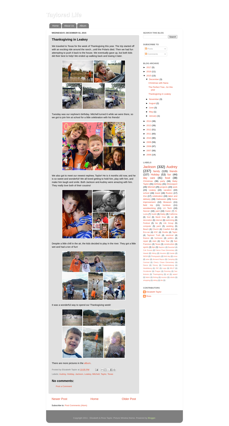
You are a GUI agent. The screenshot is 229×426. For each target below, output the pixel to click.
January (153, 116)
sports (145, 247)
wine (147, 259)
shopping (146, 280)
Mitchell (96, 374)
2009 (149, 142)
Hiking (154, 253)
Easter (168, 211)
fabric (148, 277)
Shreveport (172, 184)
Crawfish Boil (168, 229)
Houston (163, 253)
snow (175, 256)
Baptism (162, 247)
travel (157, 193)
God (148, 217)
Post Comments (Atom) (76, 405)
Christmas (148, 181)
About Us (69, 25)
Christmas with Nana (158, 83)
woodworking (149, 208)
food (167, 177)
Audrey (62, 374)
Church (156, 229)
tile (162, 280)
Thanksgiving (158, 274)
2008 (149, 146)
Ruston (169, 193)
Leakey (87, 374)
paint (159, 226)
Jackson (79, 374)
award (175, 274)
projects (164, 187)
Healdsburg (147, 268)
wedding (169, 226)
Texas (110, 374)
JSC (157, 268)
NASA (145, 256)
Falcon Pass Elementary (165, 250)
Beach (146, 229)
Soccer (146, 211)
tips (153, 247)
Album (83, 25)
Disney (155, 265)
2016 (149, 71)
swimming (170, 220)
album (87, 363)
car (172, 217)
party (162, 181)
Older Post (129, 399)
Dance (145, 265)
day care (149, 177)
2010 (149, 138)
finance (146, 238)
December (154, 79)
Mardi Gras (161, 217)
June (151, 107)
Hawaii (145, 253)
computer (147, 226)
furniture (167, 205)
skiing (155, 280)
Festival (146, 223)
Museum (167, 202)
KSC (156, 232)
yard (158, 211)
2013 (149, 125)
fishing (155, 277)
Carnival (146, 262)
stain (154, 241)
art (168, 274)
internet (159, 220)
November (154, 99)
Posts (149, 49)
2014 (149, 121)
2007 (149, 150)
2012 (149, 129)
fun (169, 174)
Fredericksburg (168, 265)
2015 (149, 75)
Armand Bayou (158, 259)
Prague (157, 271)
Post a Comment (64, 386)
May (151, 112)
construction (169, 244)
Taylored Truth (153, 235)
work (175, 187)
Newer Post (59, 399)
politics (170, 238)
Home (55, 25)
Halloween (161, 199)
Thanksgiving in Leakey (160, 94)
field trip (148, 205)
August (152, 103)
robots (172, 277)
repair (145, 241)
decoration (147, 220)
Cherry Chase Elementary (163, 262)
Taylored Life (63, 14)
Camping (171, 259)
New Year (165, 241)
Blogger (151, 418)
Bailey (163, 214)
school (146, 193)
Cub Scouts (147, 250)
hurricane (158, 238)
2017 (149, 67)
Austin (154, 214)
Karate (172, 253)
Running (167, 271)
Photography (156, 256)
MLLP (172, 268)
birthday (158, 184)
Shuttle (165, 232)
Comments (151, 54)
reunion (164, 277)
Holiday (70, 374)
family (156, 171)
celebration (157, 196)
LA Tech (167, 208)
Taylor (103, 374)
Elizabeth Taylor (153, 292)
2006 (149, 155)
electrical (169, 235)
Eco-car (146, 232)
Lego (164, 268)
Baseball (171, 247)
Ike (156, 223)
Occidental (147, 271)
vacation (167, 190)
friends (173, 171)
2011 (149, 134)
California (173, 214)
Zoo (145, 196)
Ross (148, 296)
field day (167, 256)
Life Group (168, 223)
